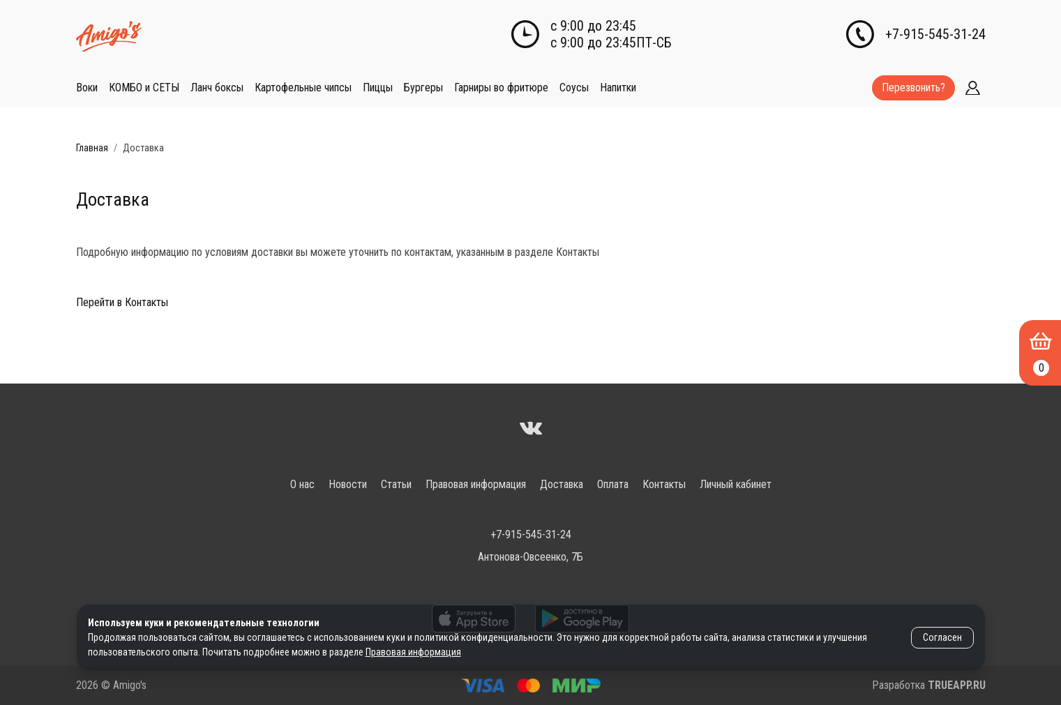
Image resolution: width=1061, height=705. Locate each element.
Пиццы (378, 87)
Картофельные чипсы (303, 87)
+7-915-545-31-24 (935, 34)
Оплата (613, 484)
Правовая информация (476, 484)
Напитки (618, 87)
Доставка (561, 484)
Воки (87, 87)
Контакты (664, 484)
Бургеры (423, 87)
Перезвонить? (913, 87)
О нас (302, 484)
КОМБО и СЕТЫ (144, 87)
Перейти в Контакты (122, 302)
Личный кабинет (736, 484)
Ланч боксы (216, 87)
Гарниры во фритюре (501, 87)
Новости (348, 484)
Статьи (396, 484)
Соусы (574, 87)
